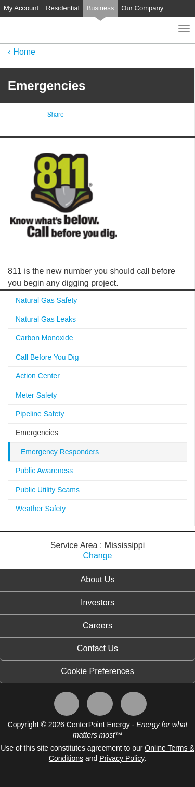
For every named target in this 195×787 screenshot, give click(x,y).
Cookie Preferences (97, 671)
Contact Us (97, 648)
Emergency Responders (60, 452)
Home (24, 51)
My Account (21, 8)
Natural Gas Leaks (46, 319)
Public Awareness (44, 470)
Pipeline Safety (40, 414)
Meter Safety (36, 395)
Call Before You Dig (47, 357)
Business (100, 8)
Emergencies (37, 432)
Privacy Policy (121, 758)
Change (97, 555)
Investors (97, 602)
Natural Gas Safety (46, 300)
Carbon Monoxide (44, 338)
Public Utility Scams (48, 490)
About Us (98, 579)
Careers (97, 625)
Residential (62, 8)
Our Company (142, 8)
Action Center (38, 376)
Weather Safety (41, 508)
